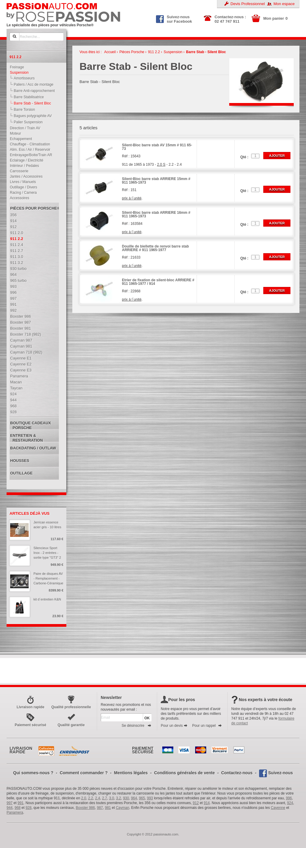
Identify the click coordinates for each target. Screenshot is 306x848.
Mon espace (284, 3)
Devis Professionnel (247, 3)
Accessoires (18, 198)
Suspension (18, 72)
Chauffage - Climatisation (28, 144)
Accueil (110, 52)
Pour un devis (174, 725)
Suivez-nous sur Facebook (174, 18)
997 (10, 803)
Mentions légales (131, 772)
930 (126, 798)
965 (142, 798)
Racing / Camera (22, 193)
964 (134, 798)
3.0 (111, 798)
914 (207, 803)
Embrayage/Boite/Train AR (29, 155)
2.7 (104, 798)
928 (28, 808)
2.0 (83, 798)
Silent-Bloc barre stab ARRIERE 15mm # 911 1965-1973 (156, 181)
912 (196, 803)
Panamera (15, 812)
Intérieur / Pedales (23, 166)
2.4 (97, 798)
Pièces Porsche (131, 52)
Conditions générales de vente (184, 772)
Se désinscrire (137, 725)
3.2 (118, 798)
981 (108, 808)
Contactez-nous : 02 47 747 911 (230, 19)
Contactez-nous (237, 772)
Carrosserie (17, 171)
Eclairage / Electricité (25, 160)
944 (10, 808)
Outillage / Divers (22, 187)
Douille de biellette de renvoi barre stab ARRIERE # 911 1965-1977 (155, 248)
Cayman (122, 808)
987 (100, 808)
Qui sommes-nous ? (33, 772)
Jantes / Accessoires (24, 176)
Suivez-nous (280, 772)
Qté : (244, 157)
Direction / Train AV (23, 128)
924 (290, 803)
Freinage (15, 67)
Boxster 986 (85, 808)
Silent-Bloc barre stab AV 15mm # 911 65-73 (157, 147)
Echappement (19, 139)
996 (289, 798)
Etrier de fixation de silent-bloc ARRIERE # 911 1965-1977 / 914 (158, 282)
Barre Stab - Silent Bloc (206, 52)
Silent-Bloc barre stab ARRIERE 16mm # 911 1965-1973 (156, 214)
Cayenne (278, 808)
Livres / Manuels (21, 182)
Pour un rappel (207, 725)
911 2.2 (154, 52)
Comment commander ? (84, 772)
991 (21, 803)
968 (18, 808)
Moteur (14, 133)
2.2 (90, 798)
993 (150, 798)
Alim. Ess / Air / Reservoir (28, 150)
